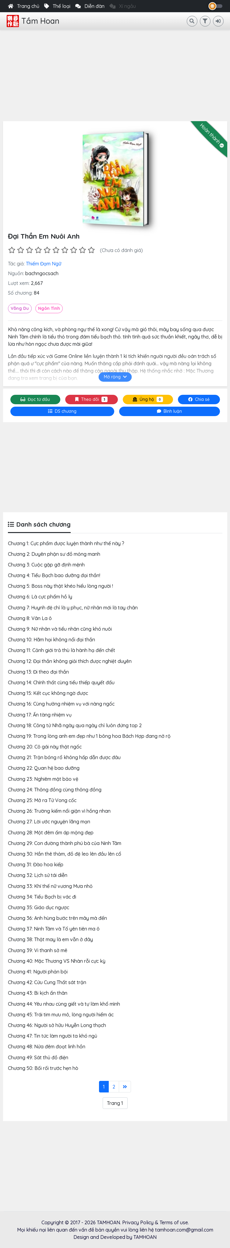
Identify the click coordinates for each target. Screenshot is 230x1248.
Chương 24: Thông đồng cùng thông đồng (54, 790)
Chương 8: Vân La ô (30, 618)
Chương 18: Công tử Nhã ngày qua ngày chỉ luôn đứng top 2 (75, 725)
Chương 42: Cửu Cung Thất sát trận (47, 982)
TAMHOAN (108, 1222)
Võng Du (20, 308)
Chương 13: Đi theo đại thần (38, 672)
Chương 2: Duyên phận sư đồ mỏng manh (54, 554)
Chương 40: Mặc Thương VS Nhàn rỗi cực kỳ (56, 961)
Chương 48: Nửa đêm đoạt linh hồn (46, 1046)
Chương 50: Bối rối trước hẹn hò (43, 1068)
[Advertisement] (115, 75)
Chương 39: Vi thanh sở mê (37, 950)
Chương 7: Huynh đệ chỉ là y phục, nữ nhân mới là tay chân (73, 608)
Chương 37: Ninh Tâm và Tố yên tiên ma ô (54, 929)
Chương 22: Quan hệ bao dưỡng (44, 768)
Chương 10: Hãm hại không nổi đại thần (51, 639)
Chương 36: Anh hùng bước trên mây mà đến (57, 918)
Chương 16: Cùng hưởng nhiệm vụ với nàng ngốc (61, 704)
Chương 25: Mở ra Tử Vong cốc (42, 800)
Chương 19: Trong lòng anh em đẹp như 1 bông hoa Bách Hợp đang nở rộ (89, 736)
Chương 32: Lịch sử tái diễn (37, 875)
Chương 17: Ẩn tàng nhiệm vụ (40, 715)
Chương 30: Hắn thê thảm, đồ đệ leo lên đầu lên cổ (64, 854)
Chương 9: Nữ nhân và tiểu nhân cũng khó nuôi (60, 629)
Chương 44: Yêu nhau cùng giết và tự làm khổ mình (64, 1004)
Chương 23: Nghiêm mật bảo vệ (43, 779)
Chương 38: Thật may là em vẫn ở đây (50, 939)
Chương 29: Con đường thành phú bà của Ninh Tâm (64, 843)
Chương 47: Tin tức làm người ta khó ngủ (52, 1036)
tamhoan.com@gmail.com (184, 1230)
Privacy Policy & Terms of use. (155, 1222)
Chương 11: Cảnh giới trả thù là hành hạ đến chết (61, 650)
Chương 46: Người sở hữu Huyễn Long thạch (57, 1025)
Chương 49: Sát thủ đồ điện (38, 1057)
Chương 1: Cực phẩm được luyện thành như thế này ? (66, 543)
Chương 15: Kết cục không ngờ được (48, 693)
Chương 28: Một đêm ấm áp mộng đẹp (51, 832)
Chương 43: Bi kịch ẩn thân (37, 993)
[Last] (125, 1086)
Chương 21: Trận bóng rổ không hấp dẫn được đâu (64, 757)
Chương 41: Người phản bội (38, 972)
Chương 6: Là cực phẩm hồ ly (40, 597)
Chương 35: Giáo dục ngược (38, 907)
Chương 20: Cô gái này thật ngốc (45, 747)
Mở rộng (115, 377)
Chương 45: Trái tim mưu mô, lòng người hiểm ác (61, 1014)
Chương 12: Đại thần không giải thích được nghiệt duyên (70, 661)
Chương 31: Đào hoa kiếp (35, 864)
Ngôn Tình (49, 308)
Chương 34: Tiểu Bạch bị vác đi (42, 897)
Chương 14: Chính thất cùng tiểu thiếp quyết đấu (61, 682)
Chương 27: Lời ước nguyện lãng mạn (49, 822)
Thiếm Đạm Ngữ (43, 264)
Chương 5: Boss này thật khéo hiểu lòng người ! (60, 586)
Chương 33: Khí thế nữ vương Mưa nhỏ (50, 886)
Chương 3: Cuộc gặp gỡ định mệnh (46, 565)
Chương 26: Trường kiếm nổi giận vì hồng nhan (59, 811)
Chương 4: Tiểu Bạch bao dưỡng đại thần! (54, 575)
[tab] (62, 411)
